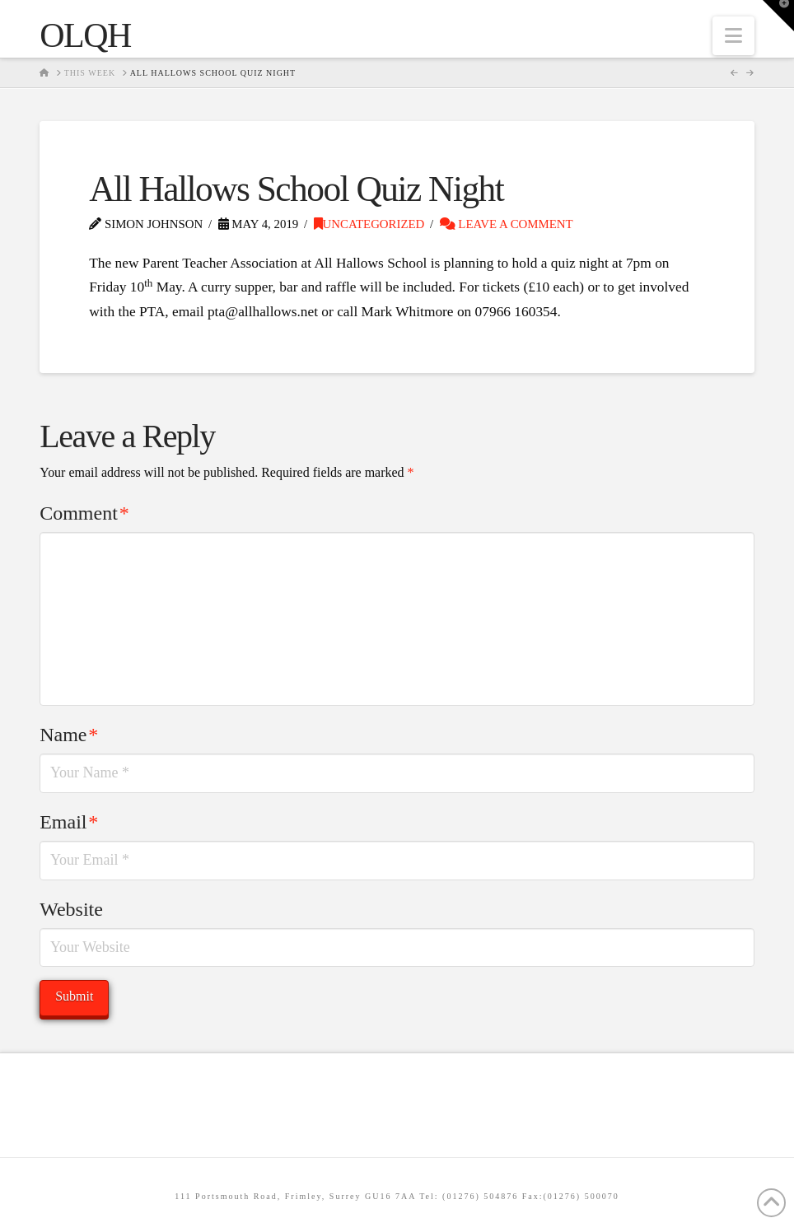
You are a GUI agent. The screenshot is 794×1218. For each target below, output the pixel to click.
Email (69, 822)
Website (71, 909)
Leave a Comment (506, 224)
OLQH (85, 35)
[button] (733, 35)
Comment (84, 513)
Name (69, 734)
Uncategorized (369, 224)
